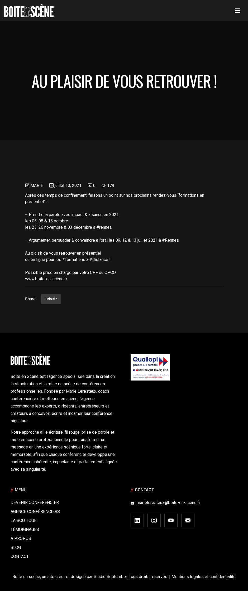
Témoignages (25, 529)
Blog (16, 547)
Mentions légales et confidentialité (203, 576)
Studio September (110, 576)
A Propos (21, 538)
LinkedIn (51, 299)
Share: (30, 298)
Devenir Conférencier (35, 502)
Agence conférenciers (35, 511)
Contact (20, 556)
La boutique (23, 520)
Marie (36, 185)
